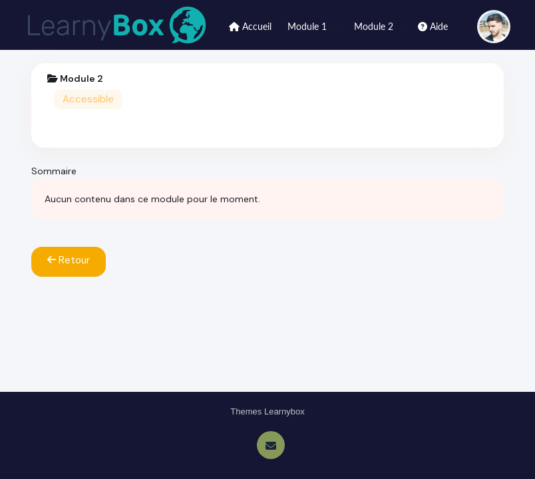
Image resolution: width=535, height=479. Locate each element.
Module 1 (313, 26)
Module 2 (380, 26)
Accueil (250, 26)
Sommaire (54, 171)
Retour (68, 260)
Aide (433, 26)
